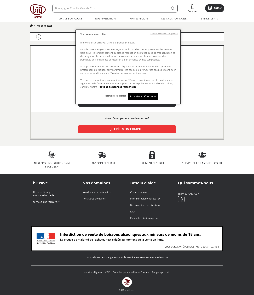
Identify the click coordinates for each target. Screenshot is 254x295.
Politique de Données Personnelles (117, 86)
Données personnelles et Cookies (131, 272)
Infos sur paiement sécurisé (145, 198)
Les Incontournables (174, 18)
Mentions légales (92, 272)
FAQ (132, 211)
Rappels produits (161, 272)
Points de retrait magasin (144, 218)
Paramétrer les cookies (115, 96)
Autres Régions (139, 18)
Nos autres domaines (94, 198)
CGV (107, 272)
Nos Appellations (106, 18)
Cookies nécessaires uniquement (164, 34)
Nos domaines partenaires (96, 192)
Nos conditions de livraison (145, 205)
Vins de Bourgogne (70, 18)
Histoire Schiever (188, 194)
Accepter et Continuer (143, 96)
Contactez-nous (138, 192)
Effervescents (209, 18)
